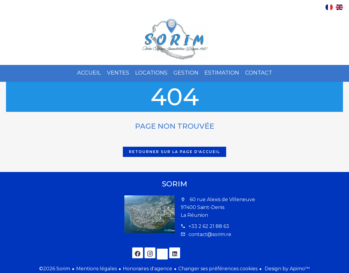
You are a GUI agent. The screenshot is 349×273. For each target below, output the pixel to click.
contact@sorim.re (210, 234)
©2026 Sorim (54, 268)
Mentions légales (96, 268)
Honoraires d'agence (147, 268)
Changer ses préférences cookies (217, 268)
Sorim (174, 183)
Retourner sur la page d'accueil (174, 151)
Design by (286, 268)
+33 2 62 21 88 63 (209, 226)
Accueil (174, 39)
